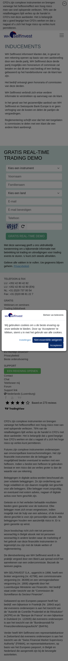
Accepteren (56, 345)
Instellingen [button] (25, 340)
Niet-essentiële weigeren (48, 339)
